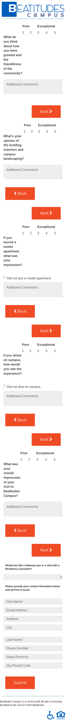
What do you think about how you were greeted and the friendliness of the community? (13, 55)
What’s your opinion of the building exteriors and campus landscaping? (14, 147)
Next (46, 111)
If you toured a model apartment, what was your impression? (13, 251)
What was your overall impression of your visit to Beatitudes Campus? (12, 480)
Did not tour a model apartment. (29, 278)
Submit (20, 682)
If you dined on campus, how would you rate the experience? (13, 364)
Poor (26, 26)
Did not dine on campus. (24, 387)
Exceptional (46, 26)
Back (20, 193)
